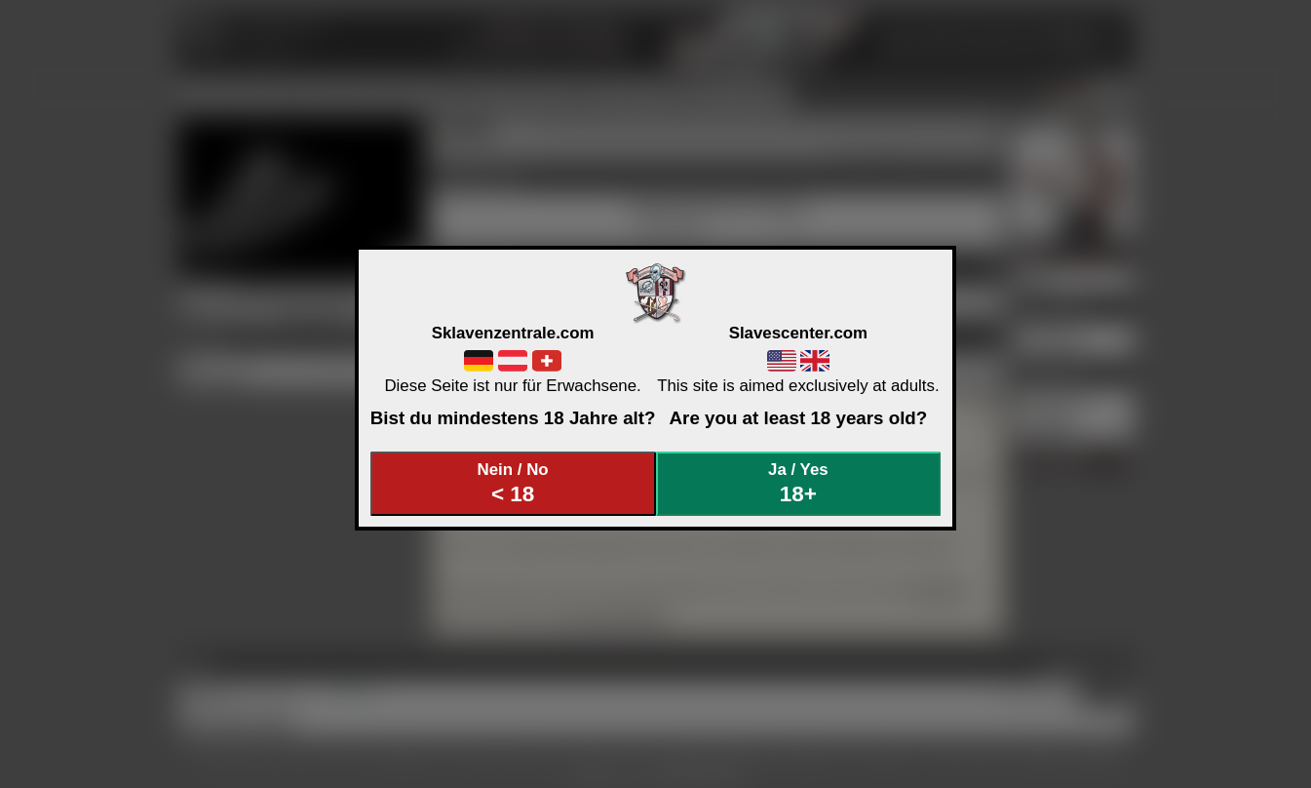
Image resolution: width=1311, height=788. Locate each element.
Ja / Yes (798, 483)
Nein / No (512, 483)
